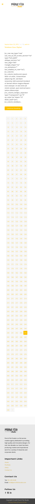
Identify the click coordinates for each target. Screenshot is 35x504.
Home (7, 454)
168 (21, 260)
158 (21, 251)
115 (8, 217)
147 (17, 243)
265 (8, 346)
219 (25, 303)
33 (21, 144)
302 (17, 376)
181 (12, 273)
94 (25, 196)
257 (17, 337)
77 (17, 183)
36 (12, 148)
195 (8, 286)
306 (12, 380)
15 (8, 131)
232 (17, 316)
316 (12, 388)
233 (21, 316)
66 (12, 174)
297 (17, 371)
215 (8, 303)
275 (8, 354)
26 (12, 140)
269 (25, 346)
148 (21, 243)
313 (21, 384)
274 (25, 350)
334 (25, 401)
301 (12, 376)
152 (17, 247)
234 (25, 316)
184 (25, 273)
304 (25, 376)
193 (21, 281)
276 (12, 354)
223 (21, 307)
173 (21, 264)
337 (17, 405)
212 (17, 298)
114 (25, 213)
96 (12, 200)
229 (25, 311)
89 (25, 191)
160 (8, 256)
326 (12, 397)
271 (12, 350)
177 (17, 268)
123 (21, 221)
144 (25, 238)
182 (17, 273)
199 (25, 286)
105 (8, 208)
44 (25, 153)
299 (25, 371)
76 (12, 183)
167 (17, 260)
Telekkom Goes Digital (13, 47)
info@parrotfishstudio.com (17, 474)
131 (12, 230)
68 (21, 174)
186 (12, 277)
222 (17, 307)
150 (8, 247)
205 (8, 294)
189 (25, 277)
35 (8, 148)
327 (17, 397)
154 (25, 247)
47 (17, 157)
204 (25, 290)
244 (25, 324)
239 (25, 320)
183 (21, 273)
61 (12, 170)
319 (25, 388)
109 (25, 208)
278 (21, 354)
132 (17, 230)
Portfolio (7, 457)
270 (8, 350)
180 (8, 273)
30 (8, 144)
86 (12, 191)
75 (8, 183)
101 (12, 204)
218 (21, 303)
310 (8, 384)
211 (12, 298)
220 (8, 307)
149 (25, 243)
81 (12, 187)
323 (21, 393)
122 (17, 221)
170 (8, 264)
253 (21, 333)
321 (12, 393)
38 (21, 148)
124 (25, 221)
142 (17, 238)
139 (25, 234)
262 (17, 341)
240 (8, 324)
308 (21, 380)
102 (17, 204)
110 (8, 213)
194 (25, 281)
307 (17, 380)
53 (21, 161)
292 (17, 367)
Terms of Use (22, 494)
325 (8, 397)
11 (12, 127)
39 (25, 148)
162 (17, 256)
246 (12, 328)
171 (12, 264)
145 (8, 243)
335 (8, 405)
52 (17, 161)
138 (21, 234)
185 (8, 277)
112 (17, 213)
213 (21, 298)
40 (8, 153)
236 (12, 320)
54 (25, 161)
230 (8, 316)
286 (12, 363)
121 (12, 221)
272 (17, 350)
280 (8, 358)
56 (12, 166)
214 (25, 298)
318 (21, 388)
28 (21, 140)
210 (8, 298)
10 (8, 127)
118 (21, 217)
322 (17, 393)
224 (25, 307)
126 (12, 226)
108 (21, 208)
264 (25, 341)
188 (21, 277)
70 (8, 178)
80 (8, 187)
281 (12, 358)
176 (12, 268)
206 (12, 294)
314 (25, 384)
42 (17, 153)
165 (8, 260)
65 (8, 174)
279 (25, 354)
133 (21, 230)
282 (17, 358)
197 (17, 286)
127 (17, 226)
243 (21, 324)
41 (12, 153)
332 (17, 401)
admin (27, 44)
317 (17, 388)
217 (17, 303)
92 (17, 196)
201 (12, 290)
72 (17, 178)
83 (21, 187)
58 (21, 166)
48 (21, 157)
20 (8, 136)
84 (25, 187)
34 (25, 144)
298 (21, 371)
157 (17, 251)
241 (12, 324)
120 (8, 221)
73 (21, 178)
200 (8, 290)
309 (25, 380)
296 (12, 371)
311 (12, 384)
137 (17, 234)
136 (12, 234)
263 (21, 341)
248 (21, 328)
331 (12, 401)
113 (21, 213)
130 (8, 230)
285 (8, 363)
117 (17, 217)
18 (21, 131)
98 (21, 200)
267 (17, 346)
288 (21, 363)
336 (12, 405)
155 (8, 251)
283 (21, 358)
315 (8, 388)
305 (8, 380)
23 (21, 136)
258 (21, 337)
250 (8, 333)
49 (25, 157)
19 (25, 131)
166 (12, 260)
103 (21, 204)
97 (17, 200)
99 (25, 200)
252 (17, 333)
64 (25, 170)
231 (12, 316)
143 (21, 238)
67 (17, 174)
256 (12, 337)
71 (12, 178)
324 (25, 393)
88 (21, 191)
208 (21, 294)
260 (8, 341)
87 (17, 191)
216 (12, 303)
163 (21, 256)
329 (25, 397)
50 (8, 161)
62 (17, 170)
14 (25, 127)
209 (25, 294)
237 (17, 320)
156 (12, 251)
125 (8, 226)
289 (25, 363)
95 (8, 200)
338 (21, 405)
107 (17, 208)
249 (25, 328)
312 (17, 384)
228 (21, 311)
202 (17, 290)
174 (25, 264)
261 (12, 341)
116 (12, 217)
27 (17, 140)
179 (25, 268)
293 (21, 367)
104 (25, 204)
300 (8, 376)
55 (8, 166)
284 (25, 358)
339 (25, 405)
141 (12, 238)
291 (12, 367)
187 (17, 277)
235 (8, 320)
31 (12, 144)
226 (12, 311)
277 (17, 354)
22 (17, 136)
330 (8, 401)
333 (21, 401)
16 (12, 131)
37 (17, 148)
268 (21, 346)
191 (12, 281)
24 (25, 136)
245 (8, 328)
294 (25, 367)
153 (21, 247)
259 (25, 337)
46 (12, 157)
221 (12, 307)
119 (25, 217)
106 (12, 208)
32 (17, 144)
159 (25, 251)
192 (17, 281)
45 (8, 157)
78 (21, 183)
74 (25, 178)
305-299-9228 (11, 472)
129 (25, 226)
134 (25, 230)
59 (25, 166)
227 (17, 311)
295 (8, 371)
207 (17, 294)
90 (8, 196)
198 (21, 286)
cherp (6, 459)
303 (21, 376)
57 (17, 166)
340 (8, 410)
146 (12, 243)
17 (17, 131)
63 (21, 170)
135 (8, 234)
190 (8, 281)
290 (8, 367)
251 (12, 333)
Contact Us (8, 462)
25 (8, 140)
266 (12, 346)
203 (21, 290)
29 (25, 140)
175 (8, 268)
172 (17, 264)
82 (17, 187)
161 (12, 256)
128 (21, 226)
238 (21, 320)
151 (12, 247)
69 (25, 174)
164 (25, 256)
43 (21, 153)
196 (12, 286)
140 (8, 238)
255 (8, 337)
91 (12, 196)
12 (17, 127)
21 (12, 136)
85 (8, 191)
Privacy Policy (13, 494)
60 (8, 170)
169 (25, 260)
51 (12, 161)
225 (8, 311)
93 (21, 196)
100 (8, 204)
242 (17, 324)
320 (8, 393)
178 (21, 268)
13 (21, 127)
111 (12, 213)
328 (21, 397)
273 (21, 350)
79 (25, 183)
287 (17, 363)
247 (17, 328)
